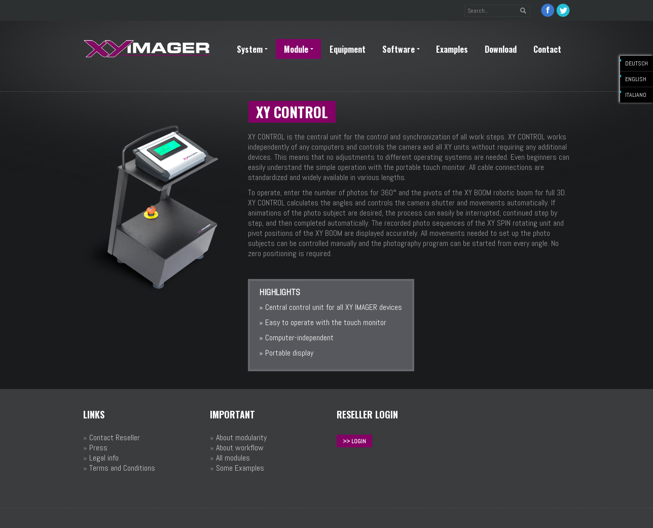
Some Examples (240, 468)
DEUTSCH (636, 63)
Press (98, 447)
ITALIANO (635, 95)
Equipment (348, 49)
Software (400, 49)
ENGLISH (635, 79)
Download (501, 49)
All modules (233, 457)
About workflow (240, 447)
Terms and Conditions (122, 468)
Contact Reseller (114, 437)
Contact (547, 49)
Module (298, 49)
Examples (452, 49)
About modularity (241, 437)
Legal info (104, 457)
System (252, 49)
